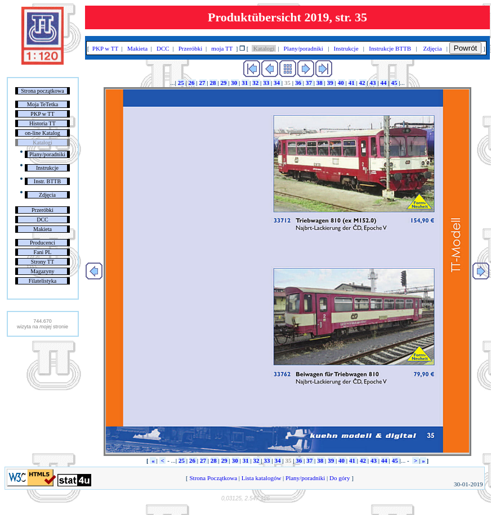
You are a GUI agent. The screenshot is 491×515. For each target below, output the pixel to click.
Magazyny (42, 271)
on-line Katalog (42, 133)
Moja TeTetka (42, 104)
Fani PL (42, 252)
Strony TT (42, 262)
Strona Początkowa (213, 478)
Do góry (339, 478)
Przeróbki (42, 210)
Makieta (42, 229)
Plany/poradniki (47, 154)
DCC (42, 219)
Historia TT (42, 123)
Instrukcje (47, 168)
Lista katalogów (261, 478)
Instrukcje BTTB (390, 48)
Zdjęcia (47, 195)
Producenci (42, 243)
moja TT (222, 48)
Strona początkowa (42, 91)
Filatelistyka (42, 281)
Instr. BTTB (47, 181)
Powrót (465, 48)
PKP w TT (42, 114)
